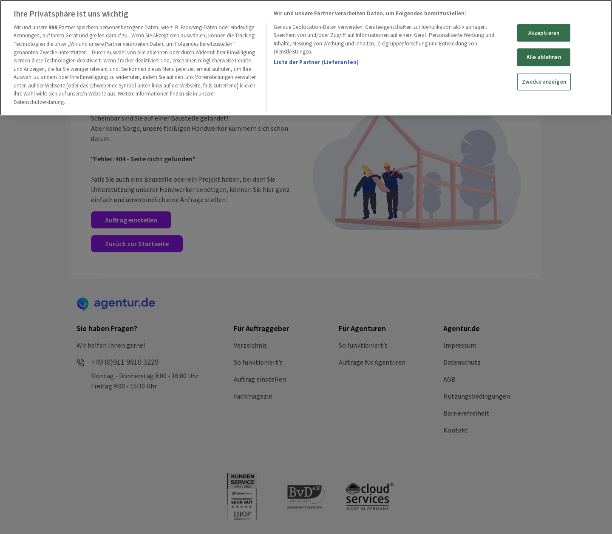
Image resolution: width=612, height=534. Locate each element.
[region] (306, 58)
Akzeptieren (543, 33)
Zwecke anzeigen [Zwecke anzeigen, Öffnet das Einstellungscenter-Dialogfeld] (544, 81)
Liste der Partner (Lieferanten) (316, 62)
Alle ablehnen (544, 57)
